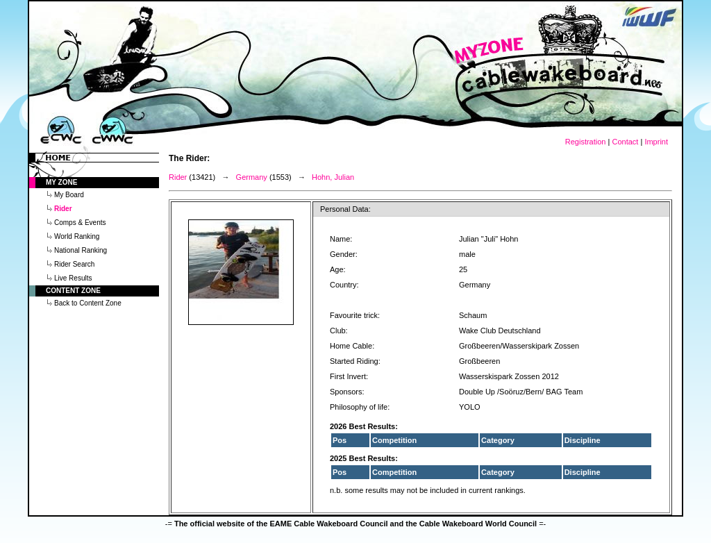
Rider (178, 177)
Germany (251, 177)
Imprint (656, 141)
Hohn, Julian (333, 177)
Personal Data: (345, 209)
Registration (585, 141)
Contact (625, 141)
